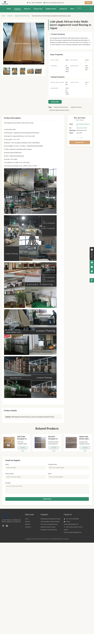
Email (50, 473)
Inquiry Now (55, 101)
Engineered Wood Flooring (22, 16)
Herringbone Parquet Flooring (49, 531)
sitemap (66, 540)
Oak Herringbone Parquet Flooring (50, 523)
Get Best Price (22, 448)
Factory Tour (38, 9)
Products (17, 9)
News (72, 9)
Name (7, 464)
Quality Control (51, 9)
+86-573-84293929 (36, 2)
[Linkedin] (7, 527)
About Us (27, 9)
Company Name (52, 464)
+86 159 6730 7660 (81, 128)
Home (9, 9)
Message (8, 483)
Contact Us (63, 9)
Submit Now (47, 500)
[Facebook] (3, 527)
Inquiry (88, 2)
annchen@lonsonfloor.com (56, 2)
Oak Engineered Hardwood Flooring (50, 520)
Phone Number (9, 473)
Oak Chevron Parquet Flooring (49, 525)
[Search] (91, 8)
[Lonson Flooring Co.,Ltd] (6, 518)
